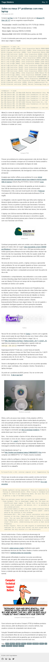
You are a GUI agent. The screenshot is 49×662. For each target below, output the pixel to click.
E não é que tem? (17, 375)
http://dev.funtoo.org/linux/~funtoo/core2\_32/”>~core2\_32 (26, 341)
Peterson (41, 191)
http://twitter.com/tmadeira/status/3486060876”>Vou (23, 452)
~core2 (15, 441)
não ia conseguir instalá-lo (30, 430)
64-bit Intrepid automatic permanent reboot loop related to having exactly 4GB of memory (24, 179)
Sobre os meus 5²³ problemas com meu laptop (22, 10)
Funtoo (28, 334)
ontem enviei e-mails (16, 548)
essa (42, 182)
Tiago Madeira (7, 2)
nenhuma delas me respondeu (21, 553)
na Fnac (10, 18)
